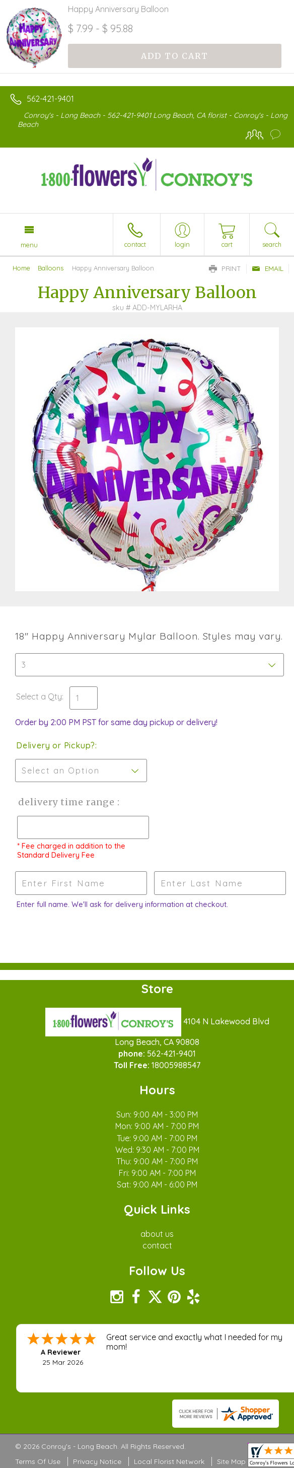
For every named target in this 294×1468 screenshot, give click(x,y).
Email (267, 268)
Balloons (50, 268)
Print (225, 268)
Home (21, 268)
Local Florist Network (169, 1461)
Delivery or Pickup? (55, 745)
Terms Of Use (37, 1461)
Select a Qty (39, 696)
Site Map (231, 1461)
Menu (29, 245)
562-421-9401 (50, 99)
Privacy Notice (97, 1461)
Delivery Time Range (65, 802)
